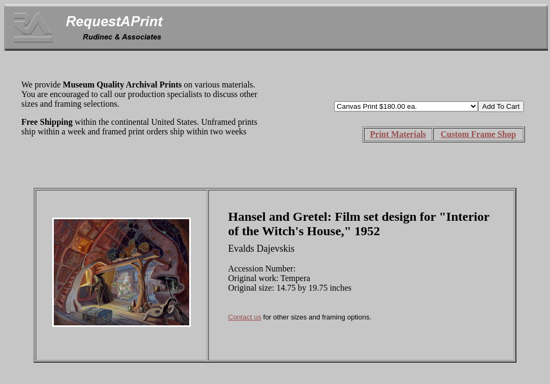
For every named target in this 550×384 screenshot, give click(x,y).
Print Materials (398, 134)
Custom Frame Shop (478, 134)
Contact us (244, 317)
